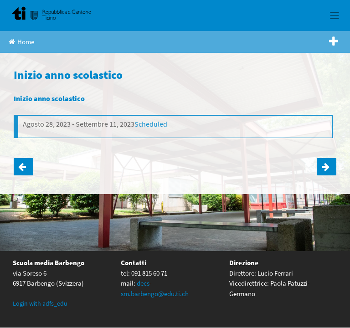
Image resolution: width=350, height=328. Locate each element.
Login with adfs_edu (40, 303)
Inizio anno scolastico (49, 98)
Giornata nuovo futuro (326, 166)
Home (21, 41)
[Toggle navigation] (334, 15)
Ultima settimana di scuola (23, 166)
